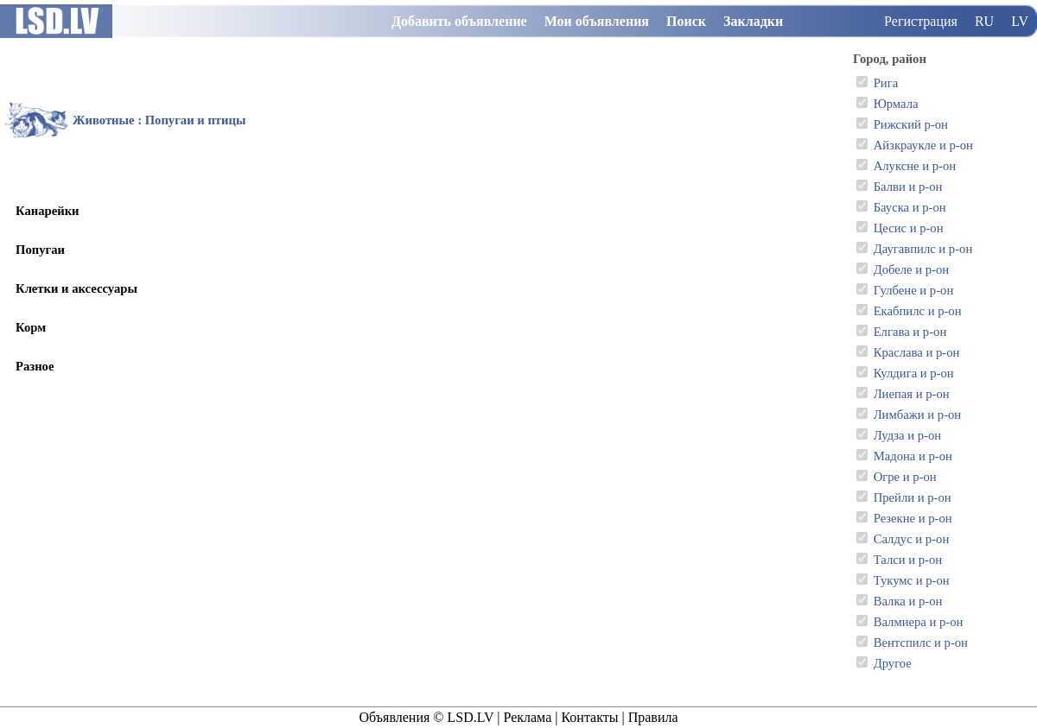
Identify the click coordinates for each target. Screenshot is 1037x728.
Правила (653, 717)
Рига (886, 83)
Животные (103, 120)
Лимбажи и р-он (918, 414)
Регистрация (920, 21)
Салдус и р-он (912, 539)
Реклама (527, 717)
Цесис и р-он (909, 228)
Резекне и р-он (913, 518)
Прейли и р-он (912, 497)
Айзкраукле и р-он (923, 145)
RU (984, 21)
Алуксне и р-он (915, 166)
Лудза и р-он (907, 435)
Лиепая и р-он (912, 394)
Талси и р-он (908, 560)
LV (1019, 21)
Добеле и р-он (911, 269)
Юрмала (896, 104)
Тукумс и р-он (912, 580)
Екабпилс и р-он (918, 311)
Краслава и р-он (917, 352)
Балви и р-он (908, 186)
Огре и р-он (905, 477)
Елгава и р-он (910, 332)
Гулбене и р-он (914, 290)
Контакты (589, 717)
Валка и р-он (908, 601)
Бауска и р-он (910, 207)
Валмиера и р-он (919, 622)
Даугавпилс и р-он (923, 249)
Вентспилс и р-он (921, 642)
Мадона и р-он (913, 456)
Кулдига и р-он (914, 373)
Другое (893, 663)
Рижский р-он (911, 124)
